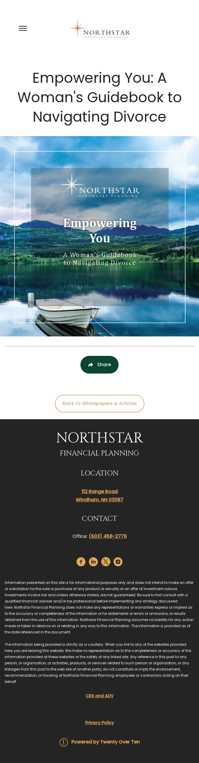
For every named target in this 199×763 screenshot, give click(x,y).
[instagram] (118, 562)
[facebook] (81, 562)
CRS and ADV (100, 696)
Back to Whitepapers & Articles (100, 403)
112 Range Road (100, 491)
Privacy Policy (99, 723)
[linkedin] (93, 562)
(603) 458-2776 (108, 536)
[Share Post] (99, 365)
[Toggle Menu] (23, 28)
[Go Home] (99, 28)
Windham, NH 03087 (99, 499)
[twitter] (105, 561)
